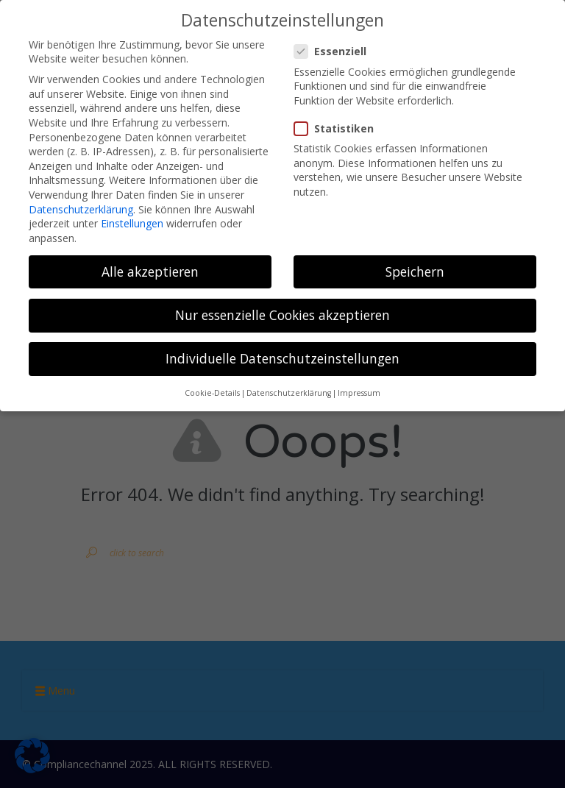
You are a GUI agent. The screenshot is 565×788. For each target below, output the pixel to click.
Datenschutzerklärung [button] (288, 393)
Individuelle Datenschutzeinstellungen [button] (282, 358)
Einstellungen (132, 223)
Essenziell (335, 51)
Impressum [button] (359, 393)
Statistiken (338, 128)
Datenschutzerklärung (81, 209)
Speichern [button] (414, 271)
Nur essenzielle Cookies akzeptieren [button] (282, 315)
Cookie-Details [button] (212, 393)
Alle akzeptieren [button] (150, 271)
